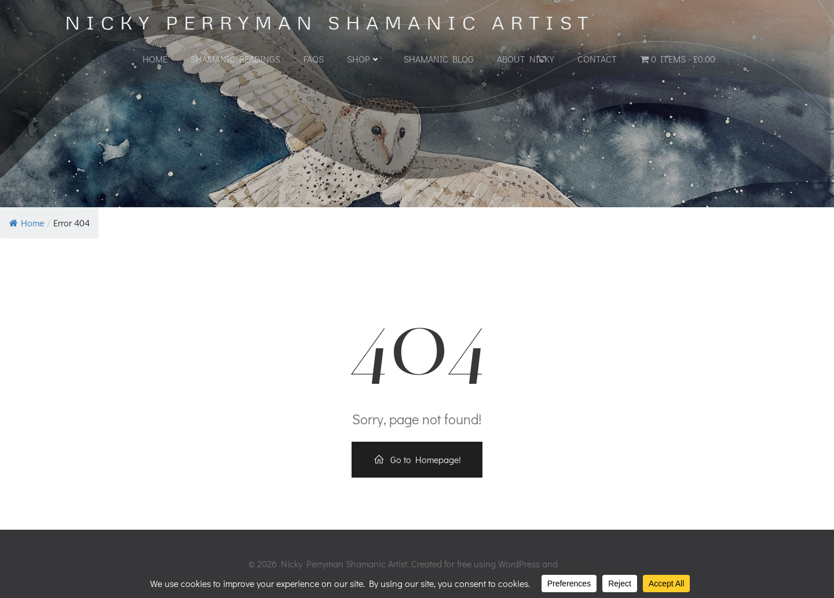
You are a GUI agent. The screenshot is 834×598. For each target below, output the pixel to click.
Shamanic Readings (235, 59)
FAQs (313, 59)
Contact (597, 59)
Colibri (573, 563)
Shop (364, 59)
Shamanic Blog (439, 59)
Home (154, 59)
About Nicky (525, 59)
